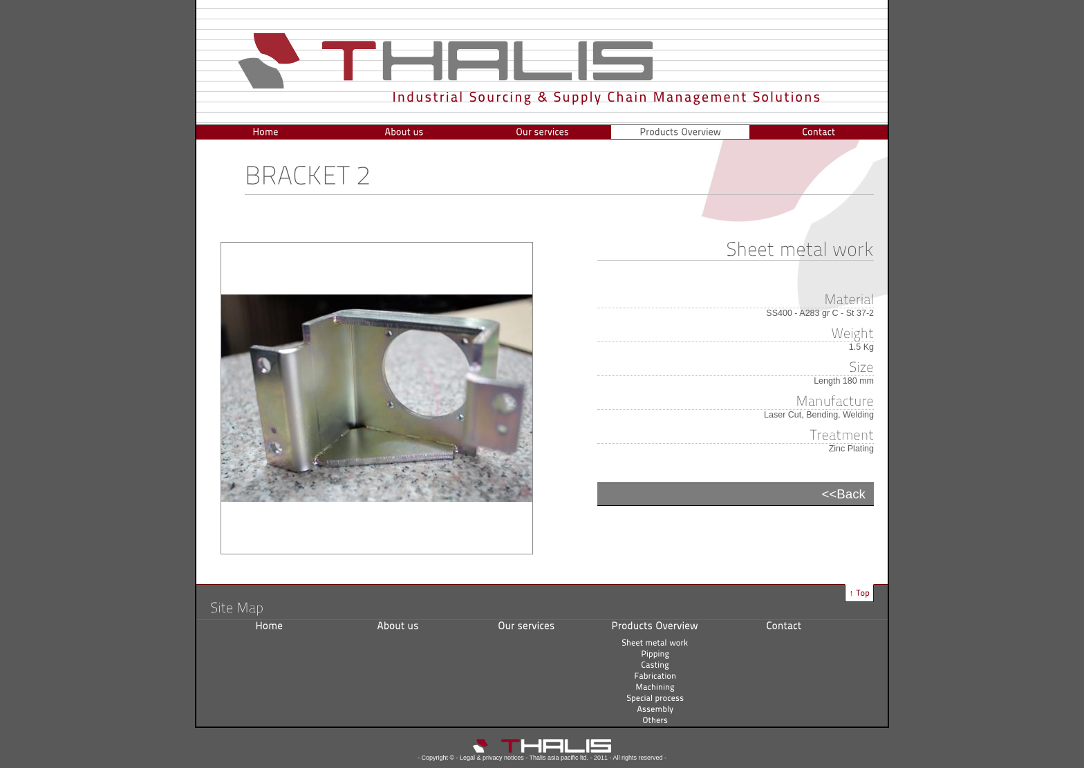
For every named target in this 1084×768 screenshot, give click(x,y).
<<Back (843, 494)
